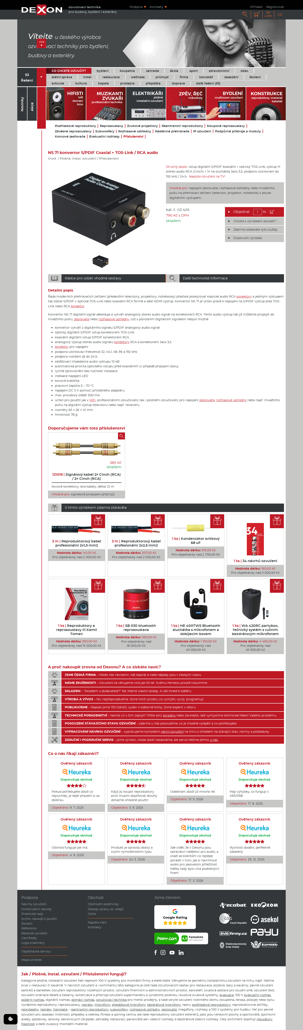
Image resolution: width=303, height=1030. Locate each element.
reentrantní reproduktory (90, 1009)
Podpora (136, 7)
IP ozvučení (202, 131)
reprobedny (30, 1009)
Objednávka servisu (36, 951)
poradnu (169, 715)
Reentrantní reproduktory (182, 126)
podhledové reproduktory (211, 1005)
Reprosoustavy (111, 126)
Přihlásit (256, 7)
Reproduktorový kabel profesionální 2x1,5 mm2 (76, 543)
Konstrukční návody (36, 909)
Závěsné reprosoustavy (73, 131)
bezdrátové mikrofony (164, 1005)
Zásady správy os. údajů (105, 909)
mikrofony (102, 1005)
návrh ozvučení (172, 732)
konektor (78, 306)
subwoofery (119, 1009)
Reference (29, 928)
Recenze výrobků (34, 933)
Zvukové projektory (142, 126)
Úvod (52, 158)
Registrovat (275, 7)
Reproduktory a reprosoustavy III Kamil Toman (76, 630)
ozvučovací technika (111, 1000)
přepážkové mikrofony (129, 1005)
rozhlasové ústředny (114, 319)
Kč (268, 14)
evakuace (227, 995)
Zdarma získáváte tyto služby (255, 229)
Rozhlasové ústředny (134, 131)
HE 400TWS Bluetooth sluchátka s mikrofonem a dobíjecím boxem (195, 630)
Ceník (92, 914)
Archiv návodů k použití (39, 919)
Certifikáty (29, 938)
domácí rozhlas (82, 1000)
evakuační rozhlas (257, 995)
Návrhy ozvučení (33, 904)
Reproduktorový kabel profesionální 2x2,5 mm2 (136, 543)
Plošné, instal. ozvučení (78, 158)
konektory (244, 296)
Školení (26, 923)
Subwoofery (104, 131)
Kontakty (156, 7)
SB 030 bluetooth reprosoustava (136, 628)
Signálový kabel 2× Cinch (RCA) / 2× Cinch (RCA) (86, 476)
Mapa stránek (31, 960)
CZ (280, 15)
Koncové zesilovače (70, 136)
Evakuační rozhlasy (104, 136)
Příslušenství (133, 136)
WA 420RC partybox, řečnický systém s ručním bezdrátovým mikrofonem (255, 630)
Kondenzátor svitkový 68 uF (196, 541)
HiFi (92, 400)
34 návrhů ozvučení (255, 561)
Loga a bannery (33, 943)
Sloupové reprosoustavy (226, 126)
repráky (87, 1005)
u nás (214, 740)
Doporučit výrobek (247, 238)
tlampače (60, 1009)
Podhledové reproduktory (75, 126)
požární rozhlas (32, 1000)
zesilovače (81, 319)
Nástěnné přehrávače (172, 131)
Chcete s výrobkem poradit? (254, 221)
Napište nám (97, 922)
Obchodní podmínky (103, 904)
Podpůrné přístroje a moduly (238, 131)
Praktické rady (32, 914)
